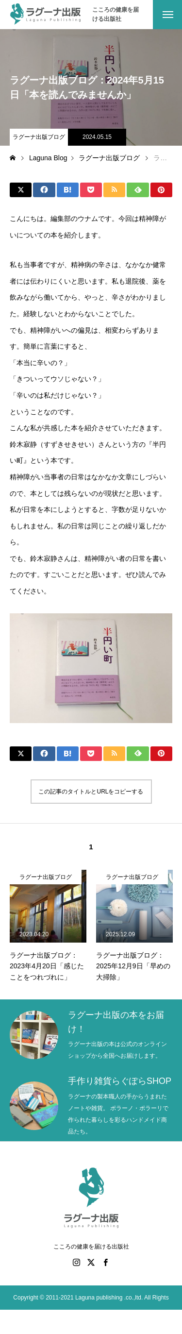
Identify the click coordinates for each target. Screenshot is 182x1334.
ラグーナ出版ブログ (39, 137)
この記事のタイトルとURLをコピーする (90, 791)
